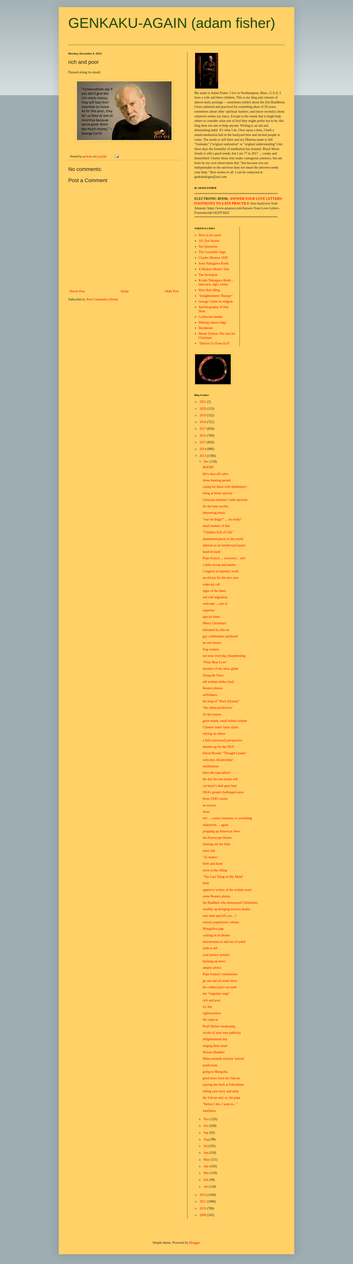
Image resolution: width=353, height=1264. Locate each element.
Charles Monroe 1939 (213, 258)
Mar (206, 1173)
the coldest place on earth (219, 987)
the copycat (210, 1019)
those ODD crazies (215, 798)
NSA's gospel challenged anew (223, 792)
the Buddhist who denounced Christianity (230, 902)
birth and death (213, 863)
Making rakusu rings (212, 322)
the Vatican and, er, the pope (221, 1097)
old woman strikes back (218, 682)
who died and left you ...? (219, 916)
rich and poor (212, 1000)
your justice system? (216, 955)
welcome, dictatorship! (218, 760)
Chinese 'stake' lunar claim (220, 727)
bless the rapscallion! (217, 772)
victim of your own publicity (222, 1032)
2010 (203, 1208)
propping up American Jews (221, 831)
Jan (206, 1186)
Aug (206, 1139)
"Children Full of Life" (218, 532)
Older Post (172, 291)
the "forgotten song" (216, 993)
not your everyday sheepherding (224, 656)
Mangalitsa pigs (213, 928)
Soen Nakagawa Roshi (214, 263)
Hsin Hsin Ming (209, 290)
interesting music (214, 513)
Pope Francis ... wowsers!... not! (224, 558)
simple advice (212, 967)
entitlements (211, 766)
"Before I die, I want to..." (220, 1104)
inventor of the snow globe (220, 668)
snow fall (209, 851)
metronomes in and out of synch (224, 942)
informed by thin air (216, 630)
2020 (203, 408)
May (206, 1159)
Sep (206, 1132)
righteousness (212, 1013)
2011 (203, 1201)
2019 (203, 415)
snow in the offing (215, 870)
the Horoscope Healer (217, 837)
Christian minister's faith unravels (225, 500)
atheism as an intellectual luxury (224, 545)
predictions (210, 1065)
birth (206, 883)
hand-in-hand (212, 552)
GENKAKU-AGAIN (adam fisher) (171, 23)
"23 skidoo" (210, 857)
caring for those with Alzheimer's (225, 487)
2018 (203, 422)
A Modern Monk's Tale (214, 269)
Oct (206, 1126)
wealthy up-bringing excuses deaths (226, 909)
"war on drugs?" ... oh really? (222, 519)
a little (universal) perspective (222, 740)
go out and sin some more (220, 981)
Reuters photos (213, 688)
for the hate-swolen (215, 506)
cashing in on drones (216, 935)
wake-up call (211, 584)
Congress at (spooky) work (221, 571)
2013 (203, 456)
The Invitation (208, 275)
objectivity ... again (215, 825)
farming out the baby (216, 844)
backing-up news (214, 961)
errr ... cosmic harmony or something (227, 818)
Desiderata (206, 328)
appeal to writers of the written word (227, 890)
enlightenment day (215, 1039)
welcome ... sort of (215, 603)
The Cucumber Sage (212, 252)
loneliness (209, 1111)
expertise (209, 610)
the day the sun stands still (220, 779)
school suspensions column (221, 922)
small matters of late (216, 526)
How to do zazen (210, 235)
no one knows (212, 642)
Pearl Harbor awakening (219, 1026)
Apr (206, 1166)
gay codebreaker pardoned (220, 636)
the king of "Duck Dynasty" (221, 701)
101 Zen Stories (209, 241)
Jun (206, 1152)
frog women (211, 649)
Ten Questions (208, 246)
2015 (203, 442)
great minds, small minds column (225, 721)
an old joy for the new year (221, 578)
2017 (203, 428)
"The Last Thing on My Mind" (223, 877)
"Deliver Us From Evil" (214, 343)
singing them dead (215, 1046)
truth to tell (210, 948)
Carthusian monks (211, 317)
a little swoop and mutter (219, 565)
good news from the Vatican (221, 1078)
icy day (207, 1007)
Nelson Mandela (214, 1052)
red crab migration (215, 597)
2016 (203, 435)
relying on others (214, 733)
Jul (205, 1146)
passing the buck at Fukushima (223, 1084)
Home (125, 291)
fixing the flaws (213, 675)
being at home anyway (218, 493)
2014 (203, 449)
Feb (206, 1180)
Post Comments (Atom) (102, 299)
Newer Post (77, 291)
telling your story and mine (221, 1091)
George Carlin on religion (216, 301)
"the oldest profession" (218, 707)
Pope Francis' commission (220, 974)
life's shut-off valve (215, 474)
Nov (206, 1119)
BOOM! (208, 467)
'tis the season (212, 714)
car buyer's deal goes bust (220, 786)
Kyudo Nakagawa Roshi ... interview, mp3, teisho (217, 282)
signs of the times (214, 591)
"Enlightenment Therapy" (216, 296)
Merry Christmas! (214, 623)
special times (211, 617)
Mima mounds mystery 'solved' (223, 1058)
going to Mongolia (215, 1072)
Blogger (194, 1242)
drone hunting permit (217, 480)
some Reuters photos (216, 896)
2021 (203, 402)
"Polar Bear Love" (215, 662)
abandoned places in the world (223, 539)
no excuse (209, 805)
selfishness (210, 695)
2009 (203, 1215)
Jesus (206, 812)
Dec (206, 461)
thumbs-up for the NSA (218, 747)
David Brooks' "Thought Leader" (225, 753)
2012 (203, 1195)
